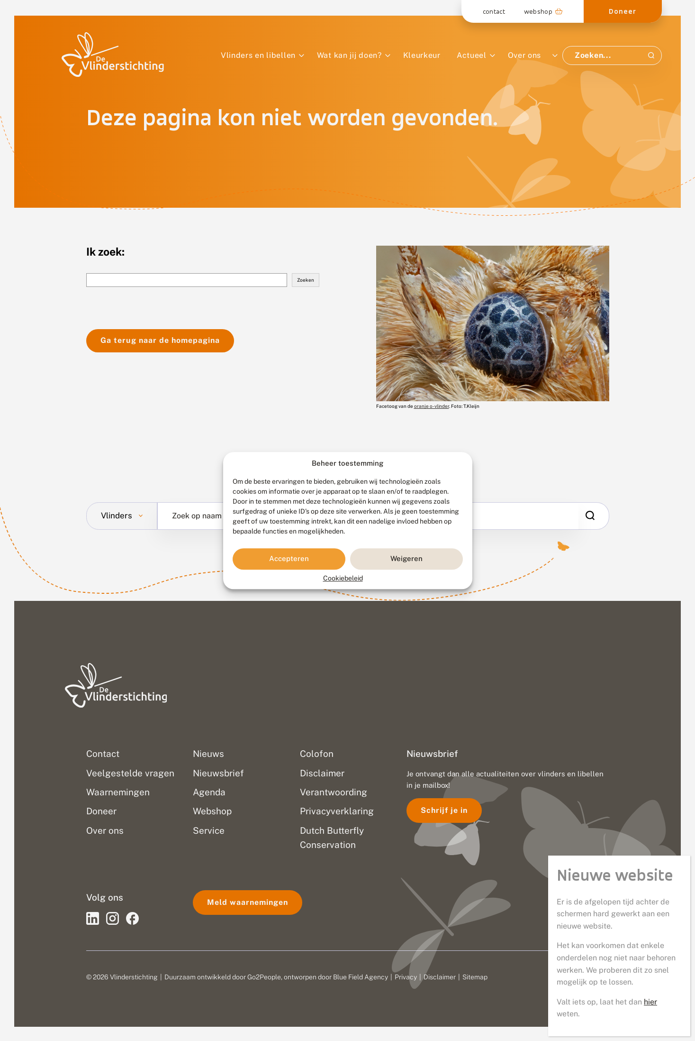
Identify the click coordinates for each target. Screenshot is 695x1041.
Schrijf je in (444, 810)
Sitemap (474, 977)
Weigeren (406, 559)
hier (650, 1001)
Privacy (406, 977)
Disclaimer (440, 977)
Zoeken (305, 280)
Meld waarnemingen (247, 902)
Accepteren (289, 559)
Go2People (264, 977)
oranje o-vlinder (431, 406)
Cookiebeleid (343, 578)
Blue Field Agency (360, 977)
